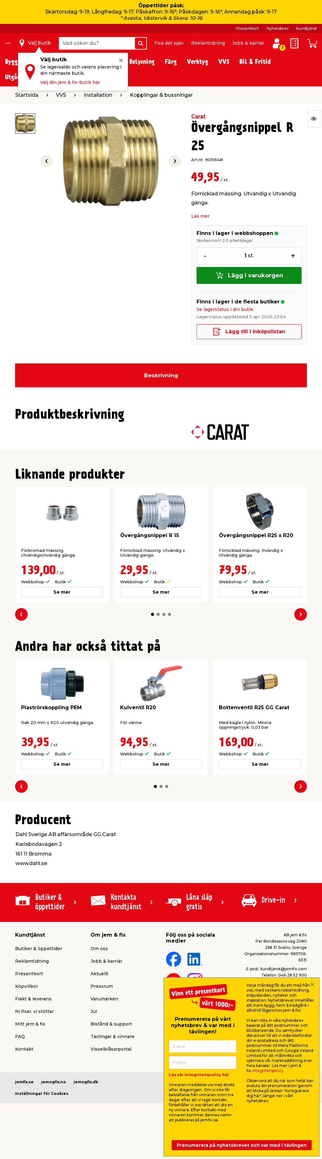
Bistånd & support (111, 1024)
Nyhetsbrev (278, 28)
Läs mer (200, 216)
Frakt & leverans (33, 999)
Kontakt (24, 1049)
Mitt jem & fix (30, 1024)
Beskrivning (161, 375)
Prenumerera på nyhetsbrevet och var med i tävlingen (242, 1145)
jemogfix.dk (86, 1082)
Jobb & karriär (248, 43)
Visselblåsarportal (111, 1049)
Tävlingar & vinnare (113, 1036)
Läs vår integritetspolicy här (199, 1074)
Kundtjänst (306, 28)
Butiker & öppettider (38, 948)
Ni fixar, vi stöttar (34, 1011)
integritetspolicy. (268, 1070)
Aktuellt (99, 974)
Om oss (99, 948)
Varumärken (104, 999)
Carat (198, 116)
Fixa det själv (169, 43)
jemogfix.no (53, 1082)
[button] (152, 614)
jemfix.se (24, 1082)
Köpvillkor (26, 986)
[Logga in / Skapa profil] (277, 43)
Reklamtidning (208, 43)
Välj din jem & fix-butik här (70, 82)
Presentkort (247, 28)
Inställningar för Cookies (41, 1093)
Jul (94, 1011)
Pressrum (102, 986)
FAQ (20, 1036)
